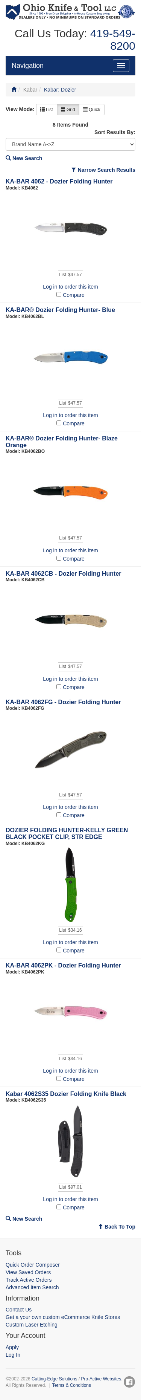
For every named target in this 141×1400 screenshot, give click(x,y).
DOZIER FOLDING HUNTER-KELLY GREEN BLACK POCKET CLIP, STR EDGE (67, 833)
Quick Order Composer (33, 1265)
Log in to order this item (70, 287)
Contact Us (19, 1310)
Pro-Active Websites (101, 1379)
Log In (13, 1355)
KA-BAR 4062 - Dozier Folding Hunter (59, 181)
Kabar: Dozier (60, 90)
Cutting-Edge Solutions (54, 1379)
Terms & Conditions (71, 1385)
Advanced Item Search (32, 1287)
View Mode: (20, 109)
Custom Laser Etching (32, 1325)
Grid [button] (68, 109)
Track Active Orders (29, 1280)
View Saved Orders (28, 1272)
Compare (74, 295)
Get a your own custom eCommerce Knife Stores (63, 1317)
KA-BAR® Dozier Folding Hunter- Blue (60, 310)
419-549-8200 (111, 39)
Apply (12, 1347)
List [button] (46, 109)
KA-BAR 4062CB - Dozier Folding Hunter (63, 573)
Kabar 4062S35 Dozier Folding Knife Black (66, 1094)
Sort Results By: (114, 132)
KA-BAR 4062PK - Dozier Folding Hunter (63, 965)
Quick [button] (91, 109)
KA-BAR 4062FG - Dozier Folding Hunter (63, 702)
